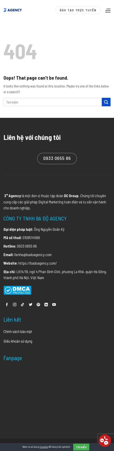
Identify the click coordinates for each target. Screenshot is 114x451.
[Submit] (106, 102)
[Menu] (107, 10)
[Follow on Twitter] (30, 305)
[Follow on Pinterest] (38, 305)
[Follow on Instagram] (14, 305)
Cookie (44, 446)
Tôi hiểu (81, 447)
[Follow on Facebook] (7, 305)
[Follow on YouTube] (54, 305)
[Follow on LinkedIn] (46, 305)
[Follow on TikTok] (22, 305)
